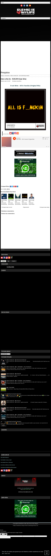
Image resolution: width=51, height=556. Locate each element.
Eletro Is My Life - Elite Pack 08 (14, 373)
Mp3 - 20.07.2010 (10, 387)
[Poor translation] (5, 534)
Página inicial (26, 207)
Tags (8, 261)
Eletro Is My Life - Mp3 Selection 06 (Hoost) (16, 359)
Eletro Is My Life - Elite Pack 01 (13, 400)
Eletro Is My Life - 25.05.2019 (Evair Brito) (13, 79)
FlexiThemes (19, 525)
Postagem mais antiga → (45, 207)
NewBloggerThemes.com (33, 525)
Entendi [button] (47, 552)
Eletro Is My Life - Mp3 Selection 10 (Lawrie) (16, 407)
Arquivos (14, 261)
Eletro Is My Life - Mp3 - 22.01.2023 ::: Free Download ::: (19, 414)
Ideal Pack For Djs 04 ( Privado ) (14, 393)
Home (2, 75)
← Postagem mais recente (6, 207)
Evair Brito (7, 75)
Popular (3, 261)
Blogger (36, 523)
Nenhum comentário (16, 81)
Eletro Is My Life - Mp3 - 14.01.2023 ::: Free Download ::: (19, 380)
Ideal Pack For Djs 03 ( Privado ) (14, 421)
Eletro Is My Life (24, 523)
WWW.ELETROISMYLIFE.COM (25, 491)
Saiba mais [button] (7, 553)
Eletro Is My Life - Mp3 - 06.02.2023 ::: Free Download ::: (19, 366)
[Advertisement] (25, 30)
